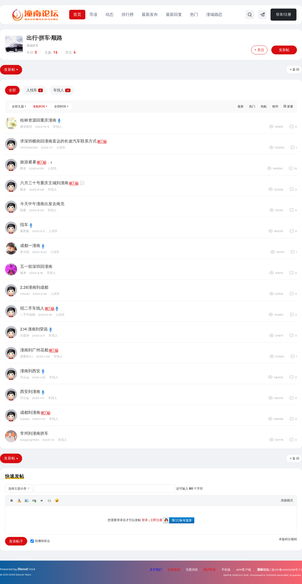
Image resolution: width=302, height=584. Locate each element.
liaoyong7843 (29, 440)
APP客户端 (243, 569)
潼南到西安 (30, 371)
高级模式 (287, 500)
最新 (241, 106)
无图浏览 (192, 569)
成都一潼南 (30, 245)
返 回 (295, 69)
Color (19, 500)
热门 (194, 14)
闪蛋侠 (24, 335)
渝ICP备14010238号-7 (285, 569)
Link (34, 500)
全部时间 (60, 106)
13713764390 (29, 147)
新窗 (290, 106)
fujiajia (24, 419)
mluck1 (25, 294)
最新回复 (174, 14)
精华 (275, 106)
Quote (41, 500)
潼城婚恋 (214, 14)
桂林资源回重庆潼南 (38, 120)
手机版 (226, 569)
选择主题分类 (17, 488)
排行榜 (128, 14)
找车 (24, 224)
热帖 (264, 106)
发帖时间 (39, 106)
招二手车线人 (32, 308)
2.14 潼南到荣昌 (34, 329)
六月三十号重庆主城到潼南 (44, 182)
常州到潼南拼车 (34, 433)
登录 (145, 520)
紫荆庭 (24, 231)
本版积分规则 (288, 539)
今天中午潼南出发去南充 (42, 203)
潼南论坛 (263, 569)
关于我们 (156, 569)
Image (26, 500)
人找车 (34, 90)
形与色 (24, 252)
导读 (93, 14)
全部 (12, 90)
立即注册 (156, 520)
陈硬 (23, 210)
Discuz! (23, 569)
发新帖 (284, 50)
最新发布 (150, 14)
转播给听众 (40, 541)
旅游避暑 (28, 162)
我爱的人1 (26, 356)
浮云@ (24, 377)
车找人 (61, 90)
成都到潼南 (30, 412)
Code (49, 500)
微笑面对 (26, 126)
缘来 (23, 273)
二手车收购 (27, 314)
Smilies (56, 500)
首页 (77, 14)
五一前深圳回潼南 (36, 266)
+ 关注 (259, 50)
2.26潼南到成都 (34, 287)
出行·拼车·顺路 (44, 38)
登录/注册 (283, 14)
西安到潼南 (30, 391)
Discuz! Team (23, 574)
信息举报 (174, 569)
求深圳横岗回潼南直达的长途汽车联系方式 (58, 141)
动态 (109, 14)
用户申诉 (210, 569)
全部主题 (18, 106)
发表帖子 (16, 541)
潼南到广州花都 (34, 350)
